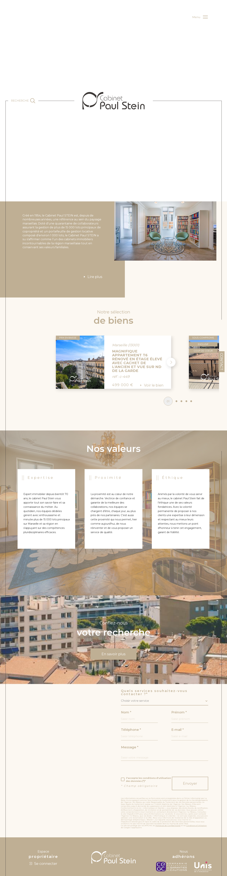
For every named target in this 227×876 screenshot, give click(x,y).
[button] (170, 334)
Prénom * (179, 684)
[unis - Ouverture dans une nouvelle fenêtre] (203, 840)
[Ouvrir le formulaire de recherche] (23, 101)
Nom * (126, 684)
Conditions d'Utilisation (196, 799)
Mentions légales (119, 852)
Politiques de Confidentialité (168, 799)
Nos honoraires (144, 852)
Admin (132, 852)
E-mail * (177, 702)
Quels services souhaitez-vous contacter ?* (154, 664)
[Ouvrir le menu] (200, 17)
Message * (129, 720)
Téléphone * (131, 702)
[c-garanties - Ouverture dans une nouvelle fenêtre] (172, 840)
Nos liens (157, 852)
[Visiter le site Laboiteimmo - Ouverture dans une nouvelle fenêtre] (113, 865)
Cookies (182, 852)
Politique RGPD (170, 852)
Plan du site (104, 852)
